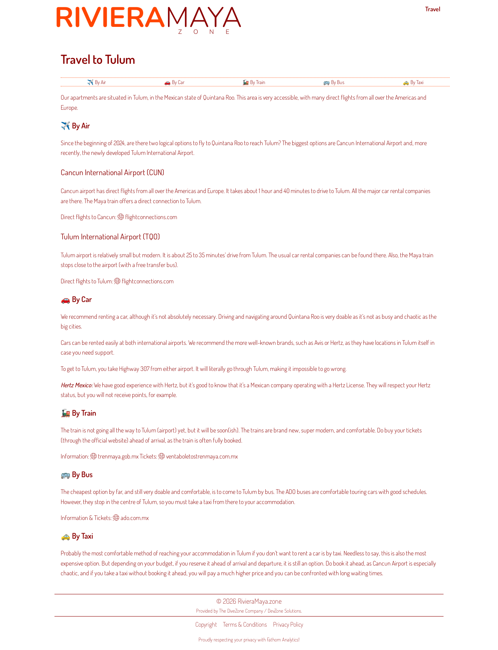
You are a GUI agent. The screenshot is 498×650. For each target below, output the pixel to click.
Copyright (206, 624)
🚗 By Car (174, 82)
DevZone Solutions (284, 611)
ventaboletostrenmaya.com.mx (202, 456)
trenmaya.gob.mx (118, 456)
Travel (432, 9)
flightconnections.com (151, 217)
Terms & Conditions (245, 624)
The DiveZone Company (241, 611)
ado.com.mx (135, 518)
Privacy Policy (288, 624)
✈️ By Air (96, 82)
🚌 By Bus (333, 82)
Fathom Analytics (282, 639)
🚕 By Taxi (413, 82)
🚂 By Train (253, 82)
